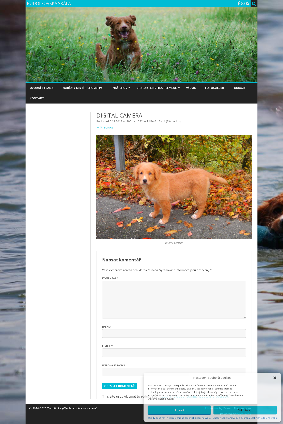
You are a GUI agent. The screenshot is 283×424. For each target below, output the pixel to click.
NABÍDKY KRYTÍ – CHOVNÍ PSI (83, 88)
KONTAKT (37, 98)
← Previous (105, 127)
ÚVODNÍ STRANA (42, 88)
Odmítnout (245, 410)
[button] (275, 378)
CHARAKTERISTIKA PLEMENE (157, 88)
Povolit (179, 410)
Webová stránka (113, 365)
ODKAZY (239, 88)
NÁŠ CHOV (120, 88)
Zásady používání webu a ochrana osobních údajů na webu (179, 418)
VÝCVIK (191, 88)
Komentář (110, 278)
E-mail (107, 346)
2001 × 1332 (134, 121)
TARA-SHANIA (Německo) (164, 121)
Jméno (107, 327)
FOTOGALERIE (215, 88)
